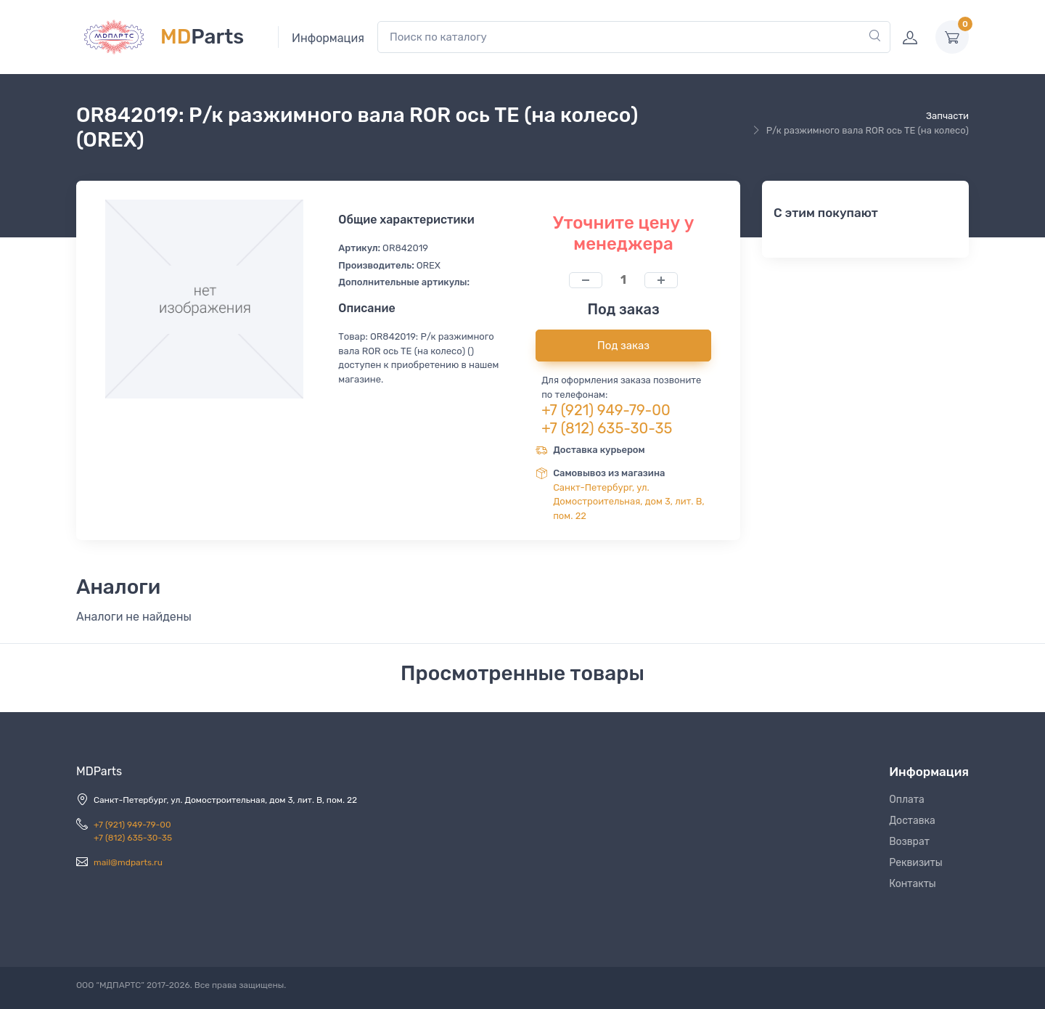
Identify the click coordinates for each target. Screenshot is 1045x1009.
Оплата (907, 799)
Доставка (912, 820)
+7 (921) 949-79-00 (606, 410)
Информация (328, 38)
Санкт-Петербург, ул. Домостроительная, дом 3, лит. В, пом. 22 (629, 501)
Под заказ (623, 345)
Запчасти (947, 115)
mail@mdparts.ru (128, 862)
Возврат (909, 842)
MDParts (99, 771)
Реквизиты (916, 863)
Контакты (912, 884)
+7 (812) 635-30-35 (606, 428)
